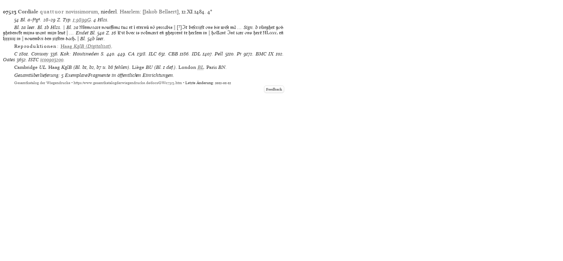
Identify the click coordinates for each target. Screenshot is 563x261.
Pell (219, 54)
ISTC (33, 60)
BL (201, 67)
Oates (9, 60)
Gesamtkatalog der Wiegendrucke (42, 82)
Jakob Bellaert (160, 11)
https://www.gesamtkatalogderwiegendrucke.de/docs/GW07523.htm (128, 82)
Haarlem (130, 11)
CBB (173, 54)
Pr (239, 54)
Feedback (274, 89)
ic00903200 (51, 60)
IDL (196, 54)
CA (131, 54)
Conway (39, 54)
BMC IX (265, 54)
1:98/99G (82, 20)
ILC (153, 54)
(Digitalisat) (86, 46)
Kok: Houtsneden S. (82, 54)
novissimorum (58, 11)
